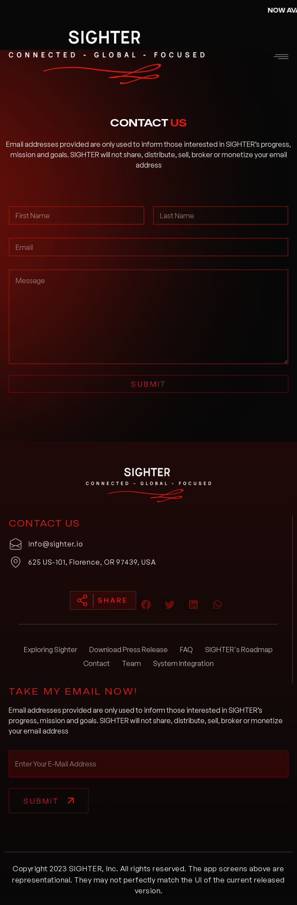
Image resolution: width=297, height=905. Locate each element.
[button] (263, 57)
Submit (148, 383)
